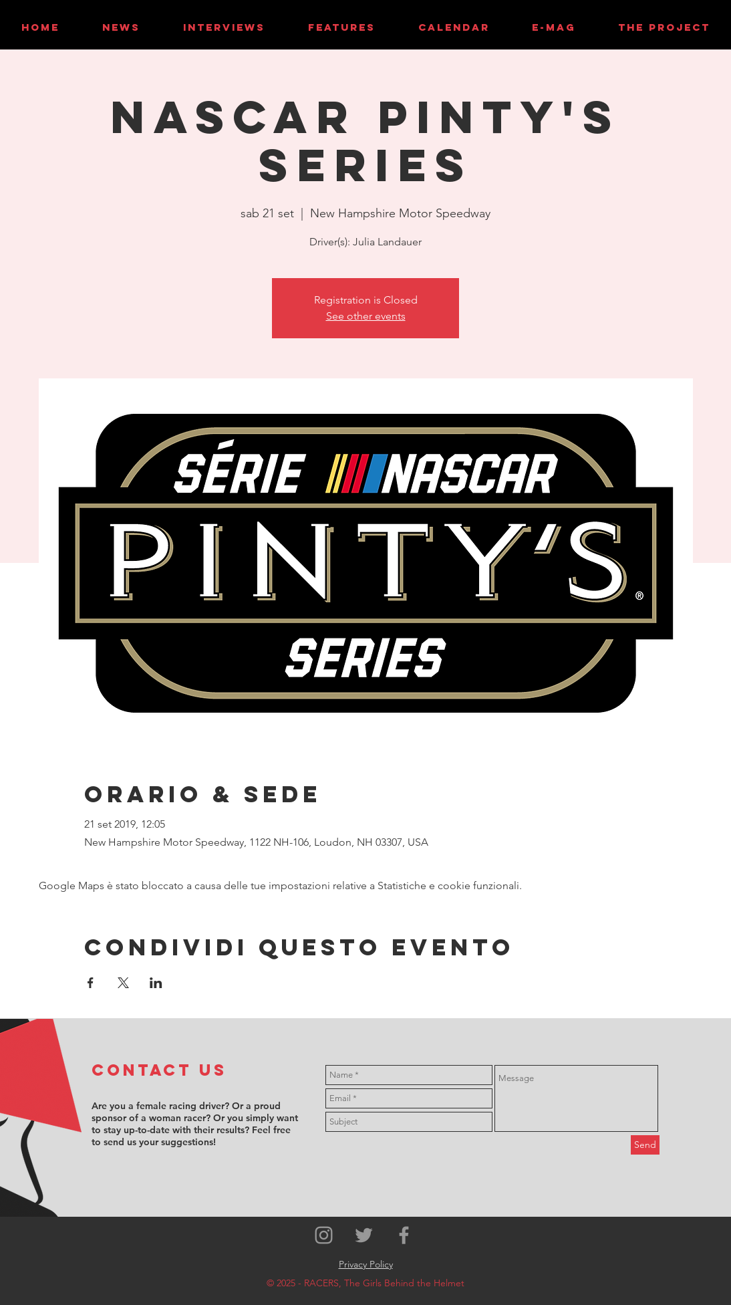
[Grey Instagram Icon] (323, 1235)
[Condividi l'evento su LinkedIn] (156, 982)
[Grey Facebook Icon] (404, 1235)
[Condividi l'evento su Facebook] (90, 982)
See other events (366, 316)
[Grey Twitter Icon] (364, 1235)
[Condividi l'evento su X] (123, 982)
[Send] (645, 1145)
